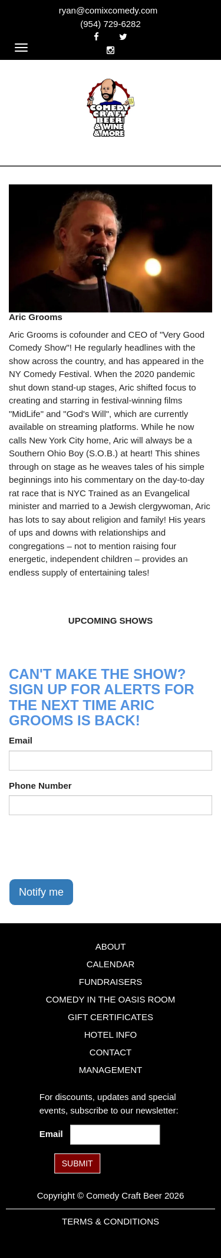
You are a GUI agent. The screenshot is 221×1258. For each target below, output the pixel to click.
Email (20, 740)
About (110, 946)
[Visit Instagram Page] (110, 50)
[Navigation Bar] (21, 47)
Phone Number (40, 786)
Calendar (111, 964)
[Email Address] (115, 1135)
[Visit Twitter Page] (123, 37)
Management (111, 1070)
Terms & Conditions (110, 1221)
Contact (110, 1052)
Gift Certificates (110, 1017)
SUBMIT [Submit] (77, 1163)
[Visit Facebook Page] (96, 37)
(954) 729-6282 (110, 24)
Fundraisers (111, 982)
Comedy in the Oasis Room (110, 999)
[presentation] (98, 847)
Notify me (41, 892)
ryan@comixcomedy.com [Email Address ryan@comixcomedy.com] (108, 10)
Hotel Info (110, 1035)
